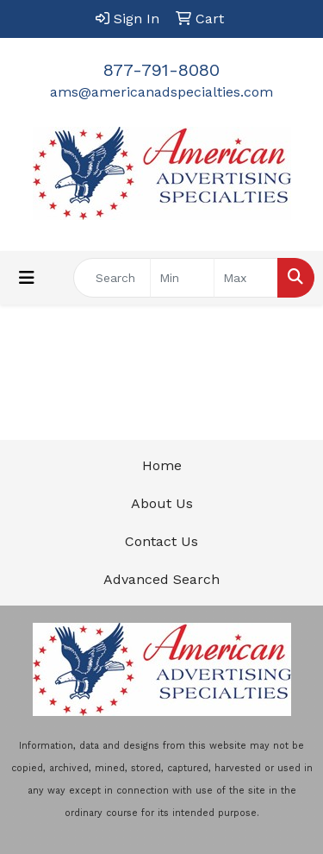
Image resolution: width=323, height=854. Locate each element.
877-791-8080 (161, 70)
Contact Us (161, 541)
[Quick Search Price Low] (182, 278)
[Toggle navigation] (27, 278)
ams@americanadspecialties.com (161, 92)
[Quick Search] (112, 278)
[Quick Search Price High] (246, 278)
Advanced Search (161, 579)
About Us (162, 503)
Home (162, 465)
